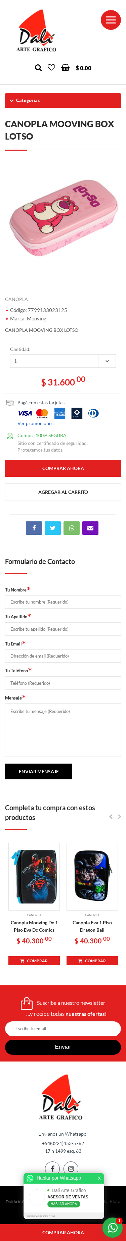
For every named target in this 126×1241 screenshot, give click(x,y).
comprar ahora (63, 1232)
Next (112, 218)
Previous (13, 218)
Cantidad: (20, 349)
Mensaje (15, 697)
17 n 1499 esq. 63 (63, 1151)
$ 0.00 (83, 67)
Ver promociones (35, 423)
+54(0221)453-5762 (63, 1143)
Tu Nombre (18, 589)
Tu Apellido (18, 616)
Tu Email (15, 643)
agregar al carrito (63, 492)
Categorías (24, 100)
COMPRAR (34, 960)
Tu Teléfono (18, 670)
